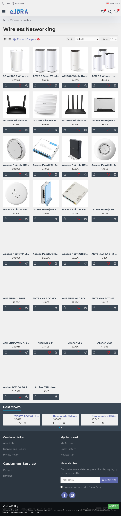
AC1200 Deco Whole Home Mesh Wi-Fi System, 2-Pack (46, 76)
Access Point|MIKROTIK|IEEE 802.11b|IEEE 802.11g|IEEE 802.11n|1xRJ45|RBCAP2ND (105, 164)
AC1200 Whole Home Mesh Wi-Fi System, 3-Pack (105, 76)
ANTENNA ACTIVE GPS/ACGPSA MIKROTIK (105, 298)
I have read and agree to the (80, 487)
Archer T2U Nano (46, 387)
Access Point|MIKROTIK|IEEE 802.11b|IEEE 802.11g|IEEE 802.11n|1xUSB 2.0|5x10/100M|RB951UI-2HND (75, 209)
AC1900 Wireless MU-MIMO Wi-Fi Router (75, 120)
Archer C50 (75, 342)
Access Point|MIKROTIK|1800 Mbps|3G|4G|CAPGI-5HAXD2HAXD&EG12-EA (16, 164)
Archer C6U (104, 342)
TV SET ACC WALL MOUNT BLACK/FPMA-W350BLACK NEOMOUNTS (26, 416)
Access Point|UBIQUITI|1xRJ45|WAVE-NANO (46, 253)
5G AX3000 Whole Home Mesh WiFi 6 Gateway (16, 76)
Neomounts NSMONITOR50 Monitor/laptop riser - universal (104, 416)
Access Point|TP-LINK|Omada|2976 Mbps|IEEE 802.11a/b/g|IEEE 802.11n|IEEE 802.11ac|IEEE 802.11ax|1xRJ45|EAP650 (16, 253)
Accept (113, 506)
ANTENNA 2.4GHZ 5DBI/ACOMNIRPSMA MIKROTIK (105, 253)
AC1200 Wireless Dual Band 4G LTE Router (16, 120)
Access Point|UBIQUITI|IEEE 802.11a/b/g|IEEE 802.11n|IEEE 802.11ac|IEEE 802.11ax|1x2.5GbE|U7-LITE (75, 253)
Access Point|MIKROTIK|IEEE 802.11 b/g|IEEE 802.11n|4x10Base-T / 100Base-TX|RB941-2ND (46, 164)
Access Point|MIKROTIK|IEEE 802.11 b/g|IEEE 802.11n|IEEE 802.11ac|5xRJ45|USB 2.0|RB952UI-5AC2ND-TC (75, 164)
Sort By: (70, 39)
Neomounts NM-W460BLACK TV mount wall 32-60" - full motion (65, 416)
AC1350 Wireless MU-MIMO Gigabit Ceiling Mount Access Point (46, 120)
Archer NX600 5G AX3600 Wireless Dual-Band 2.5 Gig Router (16, 387)
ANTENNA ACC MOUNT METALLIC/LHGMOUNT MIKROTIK (46, 298)
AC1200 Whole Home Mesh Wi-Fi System (75, 76)
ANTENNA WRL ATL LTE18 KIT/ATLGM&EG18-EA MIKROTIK (16, 342)
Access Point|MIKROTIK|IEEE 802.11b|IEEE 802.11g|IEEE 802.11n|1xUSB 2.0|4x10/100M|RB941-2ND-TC (46, 209)
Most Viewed (12, 407)
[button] (59, 427)
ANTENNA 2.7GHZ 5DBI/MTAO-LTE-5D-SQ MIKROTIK (16, 298)
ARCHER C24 (46, 342)
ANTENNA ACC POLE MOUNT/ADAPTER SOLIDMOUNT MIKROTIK (75, 298)
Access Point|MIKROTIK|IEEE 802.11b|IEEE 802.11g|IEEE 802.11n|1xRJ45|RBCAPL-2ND (16, 209)
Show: (105, 39)
